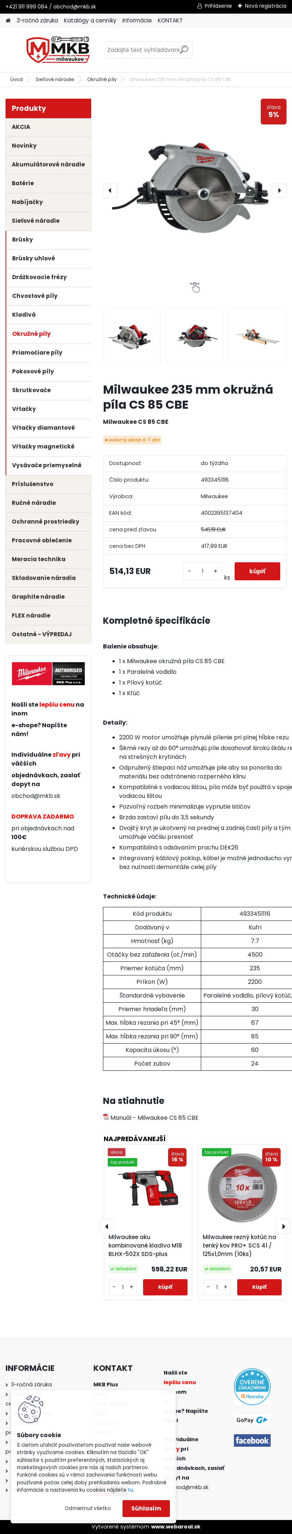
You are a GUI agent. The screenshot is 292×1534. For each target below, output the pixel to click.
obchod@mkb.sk (35, 796)
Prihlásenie (218, 6)
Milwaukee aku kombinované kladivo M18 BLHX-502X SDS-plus (145, 1245)
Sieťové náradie (55, 79)
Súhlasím (146, 1508)
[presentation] (110, 190)
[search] (184, 52)
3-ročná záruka (37, 20)
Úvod (16, 79)
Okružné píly (102, 79)
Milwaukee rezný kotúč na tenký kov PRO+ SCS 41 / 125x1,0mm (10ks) (239, 1245)
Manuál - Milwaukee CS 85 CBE (151, 1117)
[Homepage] (8, 21)
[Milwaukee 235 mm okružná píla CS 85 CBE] (194, 190)
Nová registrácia (265, 6)
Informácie (137, 20)
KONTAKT (170, 20)
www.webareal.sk (175, 1526)
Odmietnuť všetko (88, 1508)
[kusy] (202, 571)
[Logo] (56, 50)
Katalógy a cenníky (90, 20)
